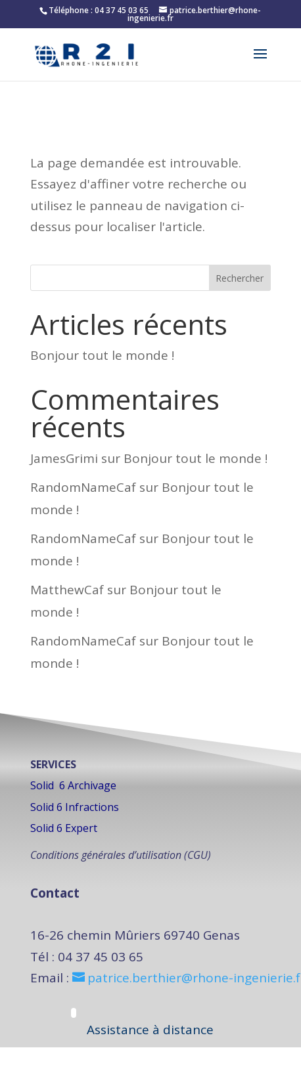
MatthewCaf (67, 589)
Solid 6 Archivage (73, 785)
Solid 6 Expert (63, 828)
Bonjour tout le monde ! (102, 355)
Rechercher (240, 278)
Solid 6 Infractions (74, 807)
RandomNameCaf (83, 487)
